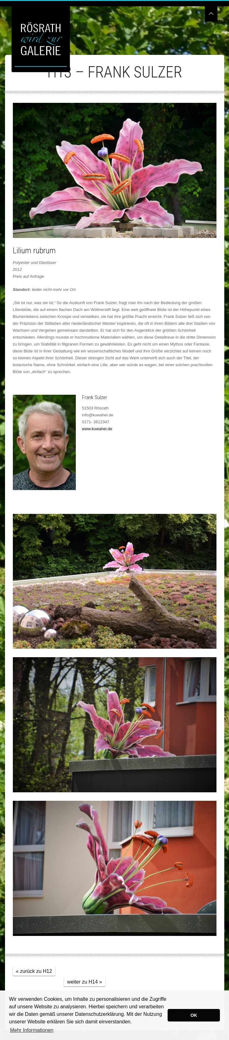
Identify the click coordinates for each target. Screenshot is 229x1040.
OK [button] (193, 1015)
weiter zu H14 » (84, 982)
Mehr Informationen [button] (32, 1030)
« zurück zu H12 (34, 971)
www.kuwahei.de (97, 428)
